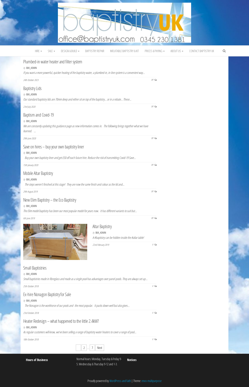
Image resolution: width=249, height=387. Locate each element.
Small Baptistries (34, 268)
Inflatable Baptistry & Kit (124, 51)
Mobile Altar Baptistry (38, 173)
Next (99, 348)
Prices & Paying (155, 51)
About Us (176, 51)
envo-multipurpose (152, 381)
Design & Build (70, 51)
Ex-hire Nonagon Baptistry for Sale (47, 294)
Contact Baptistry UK (201, 51)
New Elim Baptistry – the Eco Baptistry (49, 200)
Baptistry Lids (32, 88)
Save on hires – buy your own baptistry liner (53, 146)
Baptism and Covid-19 (38, 115)
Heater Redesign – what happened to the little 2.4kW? (61, 321)
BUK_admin (31, 68)
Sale (51, 51)
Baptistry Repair (94, 51)
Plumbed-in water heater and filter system (52, 61)
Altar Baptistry (102, 226)
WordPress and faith (120, 381)
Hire (38, 51)
